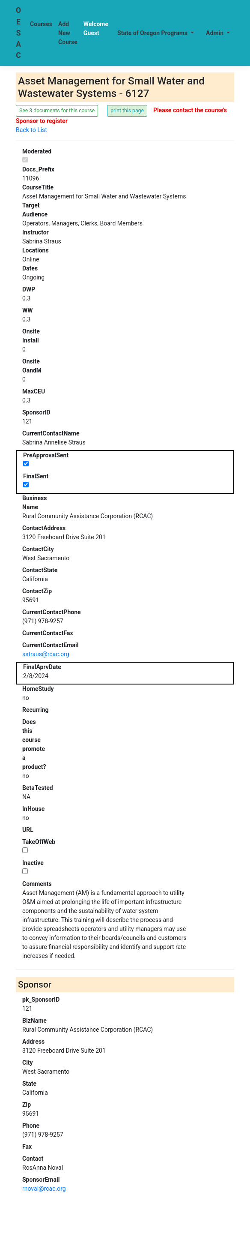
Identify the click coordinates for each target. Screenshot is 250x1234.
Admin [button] (215, 33)
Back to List (31, 129)
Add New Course (67, 33)
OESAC (18, 33)
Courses (41, 24)
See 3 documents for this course (57, 111)
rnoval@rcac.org (44, 1188)
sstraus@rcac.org (45, 654)
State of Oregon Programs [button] (153, 33)
